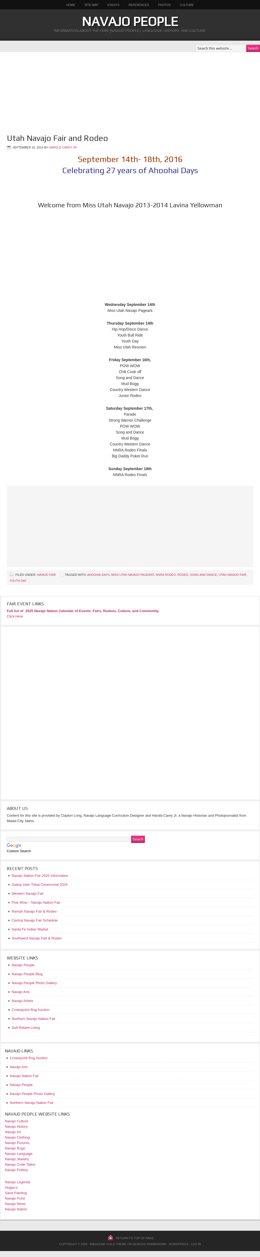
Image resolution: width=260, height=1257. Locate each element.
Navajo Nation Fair (24, 1076)
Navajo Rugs (15, 1148)
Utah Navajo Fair (232, 574)
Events (113, 5)
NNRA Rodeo (166, 574)
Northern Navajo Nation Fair (32, 1103)
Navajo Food (15, 1198)
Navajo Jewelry (17, 1159)
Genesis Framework (149, 1244)
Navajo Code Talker (20, 1164)
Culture (185, 5)
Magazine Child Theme (108, 1244)
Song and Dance (203, 574)
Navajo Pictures (17, 1143)
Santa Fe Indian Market (30, 929)
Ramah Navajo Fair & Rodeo (34, 911)
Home (70, 5)
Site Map (91, 5)
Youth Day (18, 580)
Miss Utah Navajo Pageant (132, 574)
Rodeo (182, 574)
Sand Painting (16, 1193)
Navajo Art (13, 1132)
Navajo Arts (19, 1067)
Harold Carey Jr (63, 147)
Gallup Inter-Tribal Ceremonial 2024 (39, 885)
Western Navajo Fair (28, 893)
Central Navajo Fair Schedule (35, 920)
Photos (164, 5)
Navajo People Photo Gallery (32, 1094)
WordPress (178, 1244)
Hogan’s (11, 1187)
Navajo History (16, 1126)
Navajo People (130, 21)
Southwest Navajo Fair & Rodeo (37, 938)
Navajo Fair (46, 574)
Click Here (15, 616)
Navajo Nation (16, 1209)
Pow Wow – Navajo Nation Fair (36, 902)
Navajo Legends (17, 1182)
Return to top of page (135, 1238)
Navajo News (15, 1204)
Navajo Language (18, 1154)
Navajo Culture (16, 1121)
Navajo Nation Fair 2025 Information (40, 876)
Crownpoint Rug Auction (28, 1058)
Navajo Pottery (16, 1170)
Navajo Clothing (18, 1137)
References (139, 5)
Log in (196, 1244)
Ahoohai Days (98, 574)
